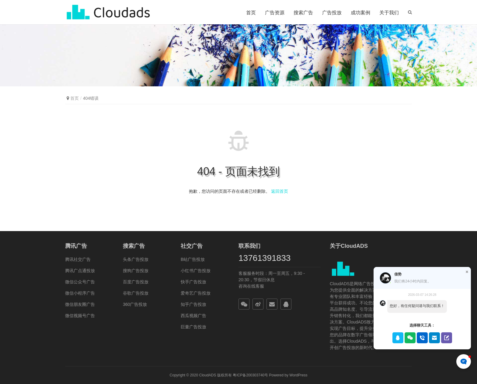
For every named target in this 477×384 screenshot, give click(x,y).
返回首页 (279, 191)
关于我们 (389, 12)
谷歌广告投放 (135, 293)
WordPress (298, 375)
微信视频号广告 (80, 315)
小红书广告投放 (196, 270)
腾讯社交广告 (78, 259)
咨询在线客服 (251, 286)
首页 (251, 12)
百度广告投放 (135, 281)
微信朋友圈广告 (80, 304)
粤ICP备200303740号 (250, 375)
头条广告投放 (135, 259)
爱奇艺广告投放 (196, 293)
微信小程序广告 (80, 293)
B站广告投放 (193, 259)
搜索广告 (303, 12)
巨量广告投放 (193, 326)
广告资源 (274, 12)
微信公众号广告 (80, 281)
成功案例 (360, 12)
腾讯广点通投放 (80, 270)
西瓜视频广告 (193, 315)
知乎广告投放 (193, 304)
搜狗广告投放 (135, 270)
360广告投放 (135, 304)
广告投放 (332, 12)
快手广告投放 (193, 281)
